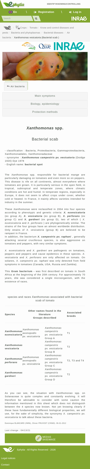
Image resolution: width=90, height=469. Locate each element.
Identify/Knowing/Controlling (64, 4)
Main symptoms (45, 95)
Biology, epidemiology (45, 103)
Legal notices (8, 458)
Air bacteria (18, 86)
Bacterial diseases (54, 32)
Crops (21, 27)
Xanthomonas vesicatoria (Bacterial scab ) (36, 37)
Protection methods (45, 111)
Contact (5, 464)
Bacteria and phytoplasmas (26, 32)
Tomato (33, 27)
